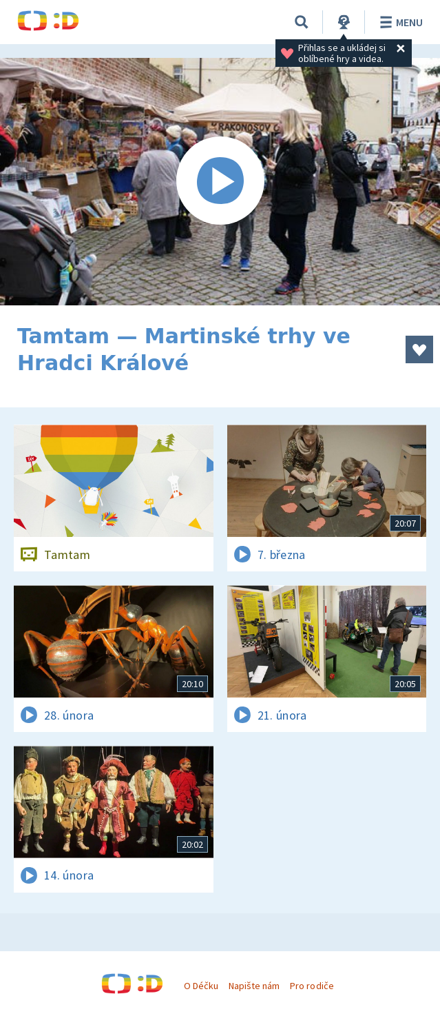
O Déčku (201, 985)
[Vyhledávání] (301, 22)
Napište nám (254, 985)
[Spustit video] (220, 181)
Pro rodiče (311, 985)
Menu (399, 22)
